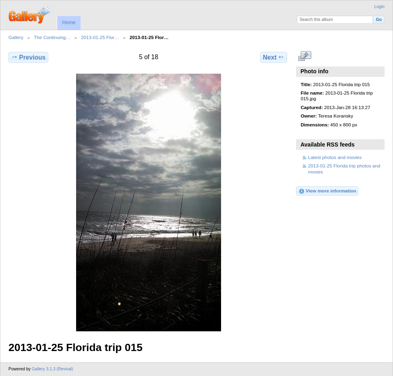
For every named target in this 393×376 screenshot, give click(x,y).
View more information (327, 191)
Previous (28, 57)
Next (273, 57)
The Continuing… (52, 37)
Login (379, 6)
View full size (305, 56)
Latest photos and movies (335, 157)
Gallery (15, 37)
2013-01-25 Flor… (100, 37)
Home (68, 22)
